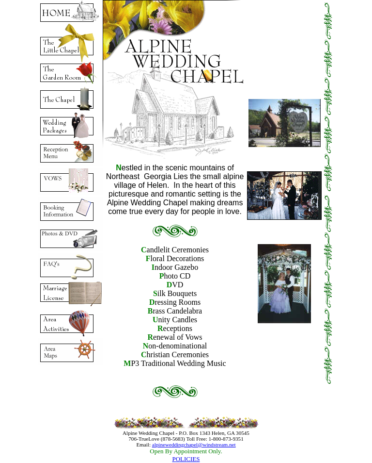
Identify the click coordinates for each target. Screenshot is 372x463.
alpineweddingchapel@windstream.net (194, 444)
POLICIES (186, 459)
